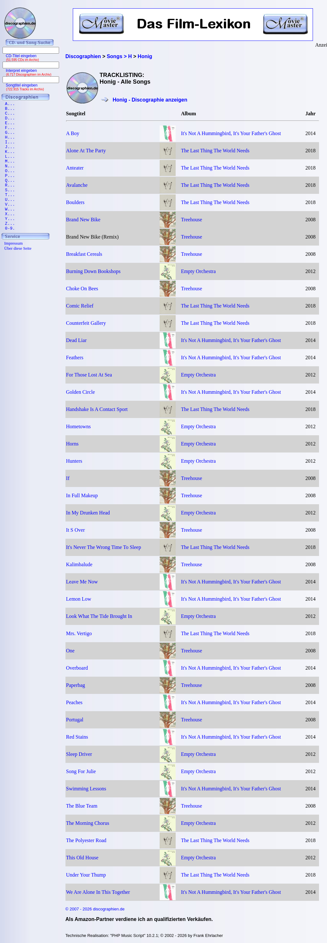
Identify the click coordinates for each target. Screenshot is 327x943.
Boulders (75, 202)
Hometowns (78, 426)
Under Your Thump (86, 875)
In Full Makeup (82, 495)
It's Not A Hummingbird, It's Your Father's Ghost (231, 133)
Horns (72, 443)
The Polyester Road (86, 840)
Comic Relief (80, 305)
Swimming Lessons (86, 788)
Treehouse (191, 219)
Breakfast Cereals (84, 254)
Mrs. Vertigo (79, 633)
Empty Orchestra (198, 271)
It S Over (75, 530)
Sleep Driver (79, 754)
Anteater (75, 168)
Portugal (74, 719)
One (70, 650)
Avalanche (76, 185)
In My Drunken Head (88, 512)
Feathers (74, 357)
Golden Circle (80, 392)
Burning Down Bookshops (93, 271)
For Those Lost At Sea (89, 374)
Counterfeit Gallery (86, 323)
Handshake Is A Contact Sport (97, 409)
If (68, 478)
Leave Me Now (82, 581)
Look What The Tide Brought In (99, 616)
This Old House (82, 857)
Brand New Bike (83, 219)
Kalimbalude (79, 564)
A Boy (72, 133)
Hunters (74, 461)
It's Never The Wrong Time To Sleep (103, 547)
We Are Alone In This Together (98, 892)
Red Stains (77, 737)
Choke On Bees (82, 288)
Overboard (77, 668)
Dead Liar (76, 340)
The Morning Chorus (87, 823)
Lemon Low (78, 599)
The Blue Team (81, 806)
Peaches (74, 702)
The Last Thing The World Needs (215, 150)
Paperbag (75, 685)
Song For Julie (81, 771)
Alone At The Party (86, 150)
